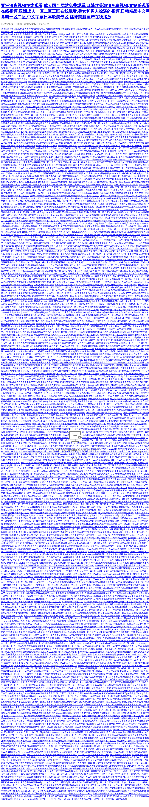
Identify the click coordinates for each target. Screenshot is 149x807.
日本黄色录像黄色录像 (76, 287)
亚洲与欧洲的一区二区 (98, 137)
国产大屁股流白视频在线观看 (118, 501)
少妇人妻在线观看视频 (26, 343)
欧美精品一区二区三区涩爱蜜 (37, 37)
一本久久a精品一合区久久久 (126, 390)
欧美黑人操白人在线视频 (93, 34)
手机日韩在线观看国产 (119, 526)
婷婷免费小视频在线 (116, 585)
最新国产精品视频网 (128, 507)
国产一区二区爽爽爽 (59, 357)
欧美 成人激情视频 (68, 310)
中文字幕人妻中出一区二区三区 (57, 385)
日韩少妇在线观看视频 (34, 574)
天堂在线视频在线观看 (50, 307)
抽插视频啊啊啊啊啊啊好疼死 (73, 101)
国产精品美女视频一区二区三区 (108, 590)
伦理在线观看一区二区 (66, 296)
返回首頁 (75, 459)
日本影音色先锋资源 (52, 554)
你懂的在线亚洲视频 (34, 56)
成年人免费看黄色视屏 (54, 529)
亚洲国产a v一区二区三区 (63, 187)
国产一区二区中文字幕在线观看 (113, 218)
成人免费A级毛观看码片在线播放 (132, 104)
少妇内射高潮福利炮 (112, 490)
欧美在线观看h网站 (15, 691)
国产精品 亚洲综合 (46, 374)
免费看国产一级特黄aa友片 (74, 307)
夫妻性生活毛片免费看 (48, 451)
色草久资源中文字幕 (95, 226)
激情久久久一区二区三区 (70, 259)
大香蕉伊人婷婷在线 (49, 310)
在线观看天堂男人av (41, 187)
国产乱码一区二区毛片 (135, 171)
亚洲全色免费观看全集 (52, 485)
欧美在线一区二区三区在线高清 (132, 649)
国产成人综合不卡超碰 (29, 399)
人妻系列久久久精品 (63, 223)
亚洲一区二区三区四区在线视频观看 (102, 209)
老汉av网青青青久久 (85, 187)
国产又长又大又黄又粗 (62, 37)
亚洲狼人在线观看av (109, 451)
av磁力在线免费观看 (43, 524)
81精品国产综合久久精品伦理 (111, 332)
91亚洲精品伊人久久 (21, 568)
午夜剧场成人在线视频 (70, 76)
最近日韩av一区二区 (134, 535)
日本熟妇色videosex (20, 218)
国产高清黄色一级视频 (20, 465)
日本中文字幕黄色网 (25, 54)
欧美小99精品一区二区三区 (36, 84)
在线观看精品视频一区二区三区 (89, 799)
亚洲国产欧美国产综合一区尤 (104, 771)
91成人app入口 (62, 323)
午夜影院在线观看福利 (105, 410)
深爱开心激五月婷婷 (24, 251)
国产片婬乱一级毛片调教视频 (27, 234)
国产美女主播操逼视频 (105, 668)
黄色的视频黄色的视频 (99, 290)
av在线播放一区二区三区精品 (99, 184)
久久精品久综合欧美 (48, 70)
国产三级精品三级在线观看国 (104, 507)
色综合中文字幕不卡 (119, 557)
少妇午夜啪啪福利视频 (100, 446)
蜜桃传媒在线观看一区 (47, 259)
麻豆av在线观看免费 (54, 593)
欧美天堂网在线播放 (50, 329)
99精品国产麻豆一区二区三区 (72, 79)
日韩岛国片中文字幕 (23, 115)
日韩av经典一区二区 (30, 279)
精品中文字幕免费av (128, 546)
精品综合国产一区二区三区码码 (120, 271)
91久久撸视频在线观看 (102, 485)
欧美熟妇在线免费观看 (11, 485)
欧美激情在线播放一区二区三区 (71, 229)
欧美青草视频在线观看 (97, 479)
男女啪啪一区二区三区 (137, 779)
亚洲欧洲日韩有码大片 (128, 304)
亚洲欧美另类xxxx (126, 176)
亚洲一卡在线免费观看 (131, 118)
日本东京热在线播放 (30, 310)
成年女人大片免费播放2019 (100, 540)
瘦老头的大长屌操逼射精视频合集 (53, 262)
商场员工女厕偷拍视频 (52, 407)
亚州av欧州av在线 (140, 134)
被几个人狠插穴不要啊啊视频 (25, 221)
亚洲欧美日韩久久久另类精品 (56, 51)
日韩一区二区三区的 (108, 76)
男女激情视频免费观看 (33, 246)
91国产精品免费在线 (60, 729)
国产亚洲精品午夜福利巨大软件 (64, 84)
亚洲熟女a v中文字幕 (117, 90)
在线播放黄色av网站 (49, 137)
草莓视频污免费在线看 (92, 73)
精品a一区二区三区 (58, 273)
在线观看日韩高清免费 (22, 118)
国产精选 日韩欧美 (136, 479)
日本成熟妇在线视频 (21, 710)
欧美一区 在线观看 (131, 607)
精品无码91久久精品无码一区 (117, 134)
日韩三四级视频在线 (71, 176)
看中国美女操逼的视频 (40, 48)
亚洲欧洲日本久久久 (19, 348)
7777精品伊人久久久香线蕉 (54, 782)
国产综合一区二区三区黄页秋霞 (108, 129)
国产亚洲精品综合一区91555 (107, 646)
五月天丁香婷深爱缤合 (31, 132)
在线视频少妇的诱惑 (94, 501)
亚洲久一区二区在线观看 (71, 404)
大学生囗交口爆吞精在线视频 (48, 251)
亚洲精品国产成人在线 (122, 251)
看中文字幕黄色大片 (135, 585)
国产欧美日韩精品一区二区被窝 (115, 415)
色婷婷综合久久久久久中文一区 (36, 98)
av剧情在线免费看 (90, 76)
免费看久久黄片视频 (49, 382)
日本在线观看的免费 (91, 176)
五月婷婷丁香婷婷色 (137, 538)
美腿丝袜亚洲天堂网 (129, 549)
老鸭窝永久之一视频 (67, 145)
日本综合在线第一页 (42, 129)
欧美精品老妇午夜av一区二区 (39, 315)
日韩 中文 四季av (39, 112)
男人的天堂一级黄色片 (86, 379)
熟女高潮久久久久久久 (134, 554)
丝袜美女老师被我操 (78, 182)
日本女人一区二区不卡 (77, 563)
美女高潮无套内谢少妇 (66, 665)
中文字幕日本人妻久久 (101, 276)
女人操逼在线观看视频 (119, 62)
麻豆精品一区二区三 (128, 343)
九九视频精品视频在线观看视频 (108, 232)
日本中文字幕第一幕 (15, 68)
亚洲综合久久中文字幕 (83, 159)
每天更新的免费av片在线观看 (14, 618)
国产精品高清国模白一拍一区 (109, 482)
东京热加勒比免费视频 (131, 454)
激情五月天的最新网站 (55, 243)
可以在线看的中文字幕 (50, 271)
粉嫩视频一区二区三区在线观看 (41, 229)
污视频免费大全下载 (128, 115)
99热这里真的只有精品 (72, 360)
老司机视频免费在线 (136, 307)
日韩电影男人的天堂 (25, 629)
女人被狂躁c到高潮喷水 (29, 329)
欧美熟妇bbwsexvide (15, 73)
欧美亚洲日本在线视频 (94, 143)
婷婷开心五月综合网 (67, 148)
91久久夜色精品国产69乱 (77, 532)
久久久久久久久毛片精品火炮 (65, 335)
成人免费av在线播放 (32, 176)
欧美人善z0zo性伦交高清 (25, 457)
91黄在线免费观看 (81, 276)
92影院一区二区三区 (62, 471)
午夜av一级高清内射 (32, 157)
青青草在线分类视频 (137, 335)
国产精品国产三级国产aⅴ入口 (69, 134)
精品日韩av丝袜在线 (89, 546)
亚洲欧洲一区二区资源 (46, 145)
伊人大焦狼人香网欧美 (33, 207)
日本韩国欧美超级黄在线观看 (44, 499)
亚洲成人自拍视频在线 (123, 796)
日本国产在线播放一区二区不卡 (58, 368)
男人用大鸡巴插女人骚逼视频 (49, 143)
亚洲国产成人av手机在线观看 (32, 793)
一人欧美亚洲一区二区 (74, 184)
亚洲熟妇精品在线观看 (14, 243)
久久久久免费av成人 (124, 179)
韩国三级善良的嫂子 (92, 282)
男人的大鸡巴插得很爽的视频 (119, 140)
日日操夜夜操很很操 (23, 134)
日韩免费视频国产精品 (44, 312)
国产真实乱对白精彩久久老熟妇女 (53, 604)
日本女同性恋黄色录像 (132, 685)
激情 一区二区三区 (137, 387)
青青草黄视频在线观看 (88, 310)
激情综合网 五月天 (42, 577)
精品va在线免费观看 (49, 257)
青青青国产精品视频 (73, 704)
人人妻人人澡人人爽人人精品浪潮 (93, 754)
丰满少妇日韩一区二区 (11, 468)
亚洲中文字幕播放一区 (52, 724)
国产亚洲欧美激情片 (113, 285)
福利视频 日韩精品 (102, 368)
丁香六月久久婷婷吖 (83, 201)
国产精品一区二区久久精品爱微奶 (114, 262)
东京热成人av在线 (66, 298)
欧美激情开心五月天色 (21, 760)
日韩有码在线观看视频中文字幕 (40, 590)
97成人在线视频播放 (54, 198)
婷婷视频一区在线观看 (114, 743)
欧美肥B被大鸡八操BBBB (30, 554)
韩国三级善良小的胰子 (111, 59)
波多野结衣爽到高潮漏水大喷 (73, 137)
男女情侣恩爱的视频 (103, 65)
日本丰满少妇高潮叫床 (75, 326)
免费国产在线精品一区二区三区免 (119, 602)
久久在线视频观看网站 (72, 677)
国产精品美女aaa (72, 615)
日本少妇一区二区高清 (25, 259)
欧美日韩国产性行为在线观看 (75, 788)
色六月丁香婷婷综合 (21, 521)
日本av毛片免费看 (14, 385)
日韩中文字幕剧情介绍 (94, 271)
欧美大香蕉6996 (126, 296)
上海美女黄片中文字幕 (66, 374)
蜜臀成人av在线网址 (83, 240)
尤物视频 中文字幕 (53, 246)
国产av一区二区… (42, 749)
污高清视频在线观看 (51, 571)
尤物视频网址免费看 (93, 602)
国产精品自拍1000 (113, 412)
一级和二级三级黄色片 (57, 112)
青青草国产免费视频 (21, 510)
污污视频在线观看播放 (16, 437)
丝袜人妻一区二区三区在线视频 (107, 401)
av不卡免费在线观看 (31, 162)
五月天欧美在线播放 (133, 259)
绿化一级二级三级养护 (14, 65)
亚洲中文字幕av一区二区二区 (102, 104)
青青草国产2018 (25, 204)
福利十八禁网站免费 (130, 346)
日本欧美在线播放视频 (81, 165)
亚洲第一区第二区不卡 (87, 321)
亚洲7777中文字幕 (76, 171)
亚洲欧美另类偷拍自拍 (42, 45)
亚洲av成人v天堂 (44, 471)
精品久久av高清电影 (123, 45)
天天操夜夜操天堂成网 (73, 501)
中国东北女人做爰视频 (18, 474)
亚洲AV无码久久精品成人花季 (127, 112)
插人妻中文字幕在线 (132, 627)
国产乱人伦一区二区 (115, 143)
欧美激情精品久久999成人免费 (84, 707)
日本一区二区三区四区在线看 (103, 788)
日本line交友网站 (122, 521)
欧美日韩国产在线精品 (135, 791)
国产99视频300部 (95, 246)
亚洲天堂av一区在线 (23, 526)
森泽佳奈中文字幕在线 (118, 563)
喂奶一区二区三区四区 (55, 40)
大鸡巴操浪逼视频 (14, 190)
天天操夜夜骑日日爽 (91, 415)
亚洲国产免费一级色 (114, 259)
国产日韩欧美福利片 (78, 796)
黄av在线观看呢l (102, 385)
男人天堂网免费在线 (15, 590)
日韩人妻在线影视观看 (78, 504)
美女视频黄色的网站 (61, 488)
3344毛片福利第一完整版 (67, 87)
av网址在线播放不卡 (125, 435)
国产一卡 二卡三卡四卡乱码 (34, 766)
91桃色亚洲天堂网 (120, 68)
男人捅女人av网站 (72, 73)
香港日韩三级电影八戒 (102, 45)
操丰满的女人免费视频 (14, 40)
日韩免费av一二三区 (69, 221)
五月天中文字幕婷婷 (82, 48)
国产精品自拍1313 (52, 560)
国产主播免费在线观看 (133, 362)
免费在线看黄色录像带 (84, 649)
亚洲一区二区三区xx (59, 290)
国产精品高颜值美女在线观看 (77, 407)
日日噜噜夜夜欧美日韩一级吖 (88, 510)
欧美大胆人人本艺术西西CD (73, 774)
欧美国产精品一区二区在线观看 (42, 396)
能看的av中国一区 (134, 674)
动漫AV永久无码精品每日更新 (95, 557)
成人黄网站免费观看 (110, 716)
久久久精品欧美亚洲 (81, 132)
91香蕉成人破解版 (12, 162)
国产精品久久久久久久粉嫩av (41, 215)
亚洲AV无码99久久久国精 (39, 488)
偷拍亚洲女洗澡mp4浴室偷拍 (106, 54)
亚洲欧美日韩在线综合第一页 (60, 685)
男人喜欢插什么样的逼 (92, 365)
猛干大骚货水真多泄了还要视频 (124, 137)
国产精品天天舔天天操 (107, 162)
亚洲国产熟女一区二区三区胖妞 (55, 496)
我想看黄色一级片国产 (52, 184)
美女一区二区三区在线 (60, 771)
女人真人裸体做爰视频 (114, 704)
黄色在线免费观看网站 (111, 56)
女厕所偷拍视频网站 (10, 271)
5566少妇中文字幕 (9, 265)
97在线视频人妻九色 (90, 615)
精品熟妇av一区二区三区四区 (47, 677)
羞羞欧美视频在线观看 (48, 59)
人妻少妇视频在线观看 (36, 621)
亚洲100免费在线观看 (85, 351)
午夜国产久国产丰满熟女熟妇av (96, 251)
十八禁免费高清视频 (82, 293)
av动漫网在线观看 (34, 237)
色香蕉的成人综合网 (32, 34)
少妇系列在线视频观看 (16, 215)
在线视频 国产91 (99, 90)
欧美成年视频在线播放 (42, 521)
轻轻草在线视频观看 (86, 237)
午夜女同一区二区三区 (102, 746)
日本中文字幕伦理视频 (113, 190)
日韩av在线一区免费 (75, 387)
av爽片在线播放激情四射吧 (81, 635)
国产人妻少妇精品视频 (97, 766)
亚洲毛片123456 (118, 340)
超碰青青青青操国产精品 (43, 296)
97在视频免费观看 (112, 198)
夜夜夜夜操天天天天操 (83, 471)
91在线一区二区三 (72, 34)
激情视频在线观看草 (110, 346)
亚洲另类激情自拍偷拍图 (97, 173)
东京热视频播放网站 (104, 521)
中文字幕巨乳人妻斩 (93, 571)
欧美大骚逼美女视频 (98, 40)
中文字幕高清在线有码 (101, 393)
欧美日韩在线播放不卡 (24, 87)
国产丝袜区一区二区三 (18, 513)
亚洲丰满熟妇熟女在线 (134, 351)
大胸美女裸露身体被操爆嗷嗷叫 (26, 282)
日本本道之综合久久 (126, 48)
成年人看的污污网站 (132, 84)
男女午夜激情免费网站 (101, 729)
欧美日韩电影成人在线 (101, 663)
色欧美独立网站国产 (10, 738)
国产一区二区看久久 (89, 335)
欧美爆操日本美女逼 (87, 115)
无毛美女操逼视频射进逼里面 (78, 68)
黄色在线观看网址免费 (53, 615)
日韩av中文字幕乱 (55, 390)
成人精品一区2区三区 (103, 165)
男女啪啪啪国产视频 (10, 184)
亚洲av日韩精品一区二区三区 (49, 671)
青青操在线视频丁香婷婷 (137, 109)
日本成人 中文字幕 (119, 201)
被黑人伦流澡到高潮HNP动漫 (60, 646)
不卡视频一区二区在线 (66, 115)
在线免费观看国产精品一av (36, 565)
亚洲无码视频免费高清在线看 (130, 348)
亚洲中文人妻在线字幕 (118, 101)
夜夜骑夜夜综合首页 (82, 179)
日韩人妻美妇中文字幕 (52, 34)
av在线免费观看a (122, 540)
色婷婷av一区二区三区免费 (50, 265)
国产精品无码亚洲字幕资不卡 (91, 254)
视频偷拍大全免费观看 (83, 768)
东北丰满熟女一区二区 (72, 602)
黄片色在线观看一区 (54, 326)
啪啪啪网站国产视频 (37, 126)
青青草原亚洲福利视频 (64, 510)
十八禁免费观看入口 (130, 168)
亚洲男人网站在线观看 (135, 749)
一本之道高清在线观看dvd (42, 371)
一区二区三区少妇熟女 (131, 145)
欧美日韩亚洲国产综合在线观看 (94, 757)
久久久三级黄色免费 (128, 76)
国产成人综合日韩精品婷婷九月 (37, 332)
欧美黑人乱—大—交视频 (32, 791)
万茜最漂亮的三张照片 (75, 173)
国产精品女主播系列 (87, 148)
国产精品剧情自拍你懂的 (65, 321)
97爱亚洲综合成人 (121, 432)
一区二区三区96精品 (30, 271)
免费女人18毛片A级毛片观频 (77, 318)
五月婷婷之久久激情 (95, 791)
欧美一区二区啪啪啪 (132, 59)
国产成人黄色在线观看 (112, 554)
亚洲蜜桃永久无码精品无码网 (111, 268)
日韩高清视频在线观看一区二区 (84, 337)
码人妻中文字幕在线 (126, 79)
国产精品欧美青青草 (122, 763)
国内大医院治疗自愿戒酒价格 (27, 62)
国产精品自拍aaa (114, 732)
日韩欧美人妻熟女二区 (116, 618)
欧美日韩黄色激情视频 (18, 179)
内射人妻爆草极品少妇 (90, 752)
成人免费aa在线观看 (86, 95)
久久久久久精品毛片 (119, 173)
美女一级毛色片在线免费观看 (21, 143)
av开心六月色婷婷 (36, 326)
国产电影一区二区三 (26, 490)
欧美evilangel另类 (9, 104)
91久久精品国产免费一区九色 (89, 285)
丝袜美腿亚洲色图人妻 (88, 145)
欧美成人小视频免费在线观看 (72, 499)
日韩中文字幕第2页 (36, 754)
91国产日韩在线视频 (14, 209)
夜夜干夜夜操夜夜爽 (30, 257)
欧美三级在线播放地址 (18, 362)
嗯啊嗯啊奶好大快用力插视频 (128, 599)
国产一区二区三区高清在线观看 (130, 579)
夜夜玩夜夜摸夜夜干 (36, 646)
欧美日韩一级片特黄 (73, 143)
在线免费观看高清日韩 (62, 48)
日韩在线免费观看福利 (72, 674)
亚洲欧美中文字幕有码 (26, 59)
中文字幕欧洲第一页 (109, 87)
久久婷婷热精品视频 (28, 451)
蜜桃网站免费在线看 (108, 343)
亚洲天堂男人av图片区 (39, 635)
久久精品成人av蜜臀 (137, 254)
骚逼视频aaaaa (130, 285)
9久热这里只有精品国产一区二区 (19, 449)
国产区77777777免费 (102, 432)
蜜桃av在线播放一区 (73, 198)
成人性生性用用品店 (10, 132)
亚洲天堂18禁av (37, 476)
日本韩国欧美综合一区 (104, 107)
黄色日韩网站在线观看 (126, 357)
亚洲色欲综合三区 (78, 618)
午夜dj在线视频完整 (54, 68)
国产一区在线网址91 (102, 710)
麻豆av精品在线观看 (108, 707)
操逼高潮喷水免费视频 (116, 652)
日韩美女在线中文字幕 (136, 332)
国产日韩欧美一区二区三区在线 (57, 293)
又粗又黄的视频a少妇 (98, 182)
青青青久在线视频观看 (130, 54)
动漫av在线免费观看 (21, 120)
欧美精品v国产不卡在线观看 (32, 585)
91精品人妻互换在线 (56, 588)
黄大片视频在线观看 (41, 713)
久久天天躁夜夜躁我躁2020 (100, 660)
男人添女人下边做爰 (23, 596)
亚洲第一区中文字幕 (45, 87)
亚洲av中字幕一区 (108, 196)
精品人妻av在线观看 (36, 493)
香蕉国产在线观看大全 (97, 499)
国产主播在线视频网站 (62, 129)
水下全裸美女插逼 (116, 535)
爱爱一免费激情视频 (43, 410)
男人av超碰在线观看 (107, 449)
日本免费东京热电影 (122, 593)
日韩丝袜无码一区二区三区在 (47, 602)
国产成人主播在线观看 (75, 574)
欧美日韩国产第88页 (23, 535)
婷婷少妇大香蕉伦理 (136, 677)
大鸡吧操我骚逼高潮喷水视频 (23, 412)
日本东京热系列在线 (108, 215)
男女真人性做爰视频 (43, 140)
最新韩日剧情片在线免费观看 (52, 563)
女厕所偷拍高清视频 (88, 215)
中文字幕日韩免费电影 (48, 679)
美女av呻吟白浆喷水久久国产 (131, 437)
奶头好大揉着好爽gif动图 (25, 454)
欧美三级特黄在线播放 (133, 154)
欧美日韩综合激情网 (25, 145)
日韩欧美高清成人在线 (103, 37)
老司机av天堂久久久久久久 (51, 93)
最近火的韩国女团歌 (30, 462)
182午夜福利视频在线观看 (85, 204)
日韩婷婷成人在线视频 (136, 424)
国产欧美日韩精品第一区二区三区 (113, 148)
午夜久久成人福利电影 (130, 451)
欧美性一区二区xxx (123, 165)
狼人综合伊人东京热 (73, 234)
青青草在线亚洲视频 (35, 40)
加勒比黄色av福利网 (35, 43)
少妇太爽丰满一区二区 (14, 193)
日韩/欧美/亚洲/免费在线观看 (133, 87)
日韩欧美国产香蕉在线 (92, 248)
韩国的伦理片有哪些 (55, 232)
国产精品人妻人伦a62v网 (32, 268)
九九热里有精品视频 (138, 151)
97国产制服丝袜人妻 (134, 315)
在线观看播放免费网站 (133, 732)
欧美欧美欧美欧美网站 (31, 707)
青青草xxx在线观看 (116, 735)
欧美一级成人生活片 (52, 657)
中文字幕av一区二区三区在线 (21, 340)
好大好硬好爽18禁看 (95, 171)
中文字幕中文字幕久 (98, 640)
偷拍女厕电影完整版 (30, 154)
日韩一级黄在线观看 (74, 390)
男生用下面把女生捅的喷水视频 (124, 399)
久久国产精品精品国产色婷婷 (109, 351)
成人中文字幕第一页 (69, 679)
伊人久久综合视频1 (15, 182)
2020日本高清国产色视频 (117, 34)
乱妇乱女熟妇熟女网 (139, 173)
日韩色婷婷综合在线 (73, 627)
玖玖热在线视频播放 (35, 168)
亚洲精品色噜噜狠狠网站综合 (98, 593)
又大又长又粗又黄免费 (48, 76)
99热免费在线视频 (82, 301)
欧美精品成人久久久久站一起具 (104, 426)
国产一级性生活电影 (113, 627)
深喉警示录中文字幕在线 (73, 691)
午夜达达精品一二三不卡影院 (109, 95)
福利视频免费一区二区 (43, 760)
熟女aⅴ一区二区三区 (35, 624)
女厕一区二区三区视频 (105, 565)
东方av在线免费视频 (46, 254)
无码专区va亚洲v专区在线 (54, 62)
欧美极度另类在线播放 (109, 118)
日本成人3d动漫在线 (47, 454)
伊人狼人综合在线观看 (27, 70)
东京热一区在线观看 (15, 593)
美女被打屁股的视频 (127, 162)
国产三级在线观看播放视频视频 (134, 465)
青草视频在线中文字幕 (95, 732)
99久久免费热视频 (103, 159)
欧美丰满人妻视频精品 (100, 354)
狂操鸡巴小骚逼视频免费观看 (19, 223)
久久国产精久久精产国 (31, 354)
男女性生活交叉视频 (32, 627)
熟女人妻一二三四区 (45, 415)
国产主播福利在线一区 (52, 376)
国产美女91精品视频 (17, 82)
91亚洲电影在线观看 (100, 51)
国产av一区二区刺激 (10, 426)
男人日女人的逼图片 (49, 123)
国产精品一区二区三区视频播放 (35, 668)
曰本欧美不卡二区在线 (14, 507)
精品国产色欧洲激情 (32, 407)
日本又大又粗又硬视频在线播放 (126, 132)
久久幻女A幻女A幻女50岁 (85, 223)
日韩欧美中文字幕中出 (14, 43)
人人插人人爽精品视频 (11, 571)
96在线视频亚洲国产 (13, 84)
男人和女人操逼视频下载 (67, 215)
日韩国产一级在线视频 (66, 196)
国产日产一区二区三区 (14, 685)
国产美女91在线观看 (39, 654)
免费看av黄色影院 (140, 501)
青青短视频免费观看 (69, 59)
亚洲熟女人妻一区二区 (133, 73)
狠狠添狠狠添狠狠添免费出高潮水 (80, 168)
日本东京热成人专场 (80, 579)
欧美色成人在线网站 (53, 704)
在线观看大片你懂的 (10, 668)
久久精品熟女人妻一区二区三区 (91, 418)
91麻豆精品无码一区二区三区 (104, 157)
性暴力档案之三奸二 (73, 151)
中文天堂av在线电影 (117, 538)
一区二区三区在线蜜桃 (108, 782)
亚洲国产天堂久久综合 (111, 84)
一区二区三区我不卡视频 (51, 462)
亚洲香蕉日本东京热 (26, 79)
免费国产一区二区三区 (48, 774)
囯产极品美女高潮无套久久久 (72, 70)
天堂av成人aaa (69, 162)
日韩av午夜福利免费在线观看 (77, 468)
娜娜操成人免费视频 (102, 596)
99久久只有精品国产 (127, 273)
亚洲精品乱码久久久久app (87, 685)
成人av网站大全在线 (118, 326)
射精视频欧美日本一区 (61, 741)
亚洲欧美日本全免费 (55, 493)
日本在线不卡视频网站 (93, 259)
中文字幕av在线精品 (45, 54)
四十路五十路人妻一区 (64, 799)
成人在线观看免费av (91, 582)
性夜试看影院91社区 (91, 56)
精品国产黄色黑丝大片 (62, 276)
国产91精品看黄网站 (35, 68)
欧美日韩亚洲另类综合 (88, 296)
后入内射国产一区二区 (26, 604)
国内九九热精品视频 (80, 51)
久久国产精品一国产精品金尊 (135, 610)
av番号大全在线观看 (13, 246)
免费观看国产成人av (65, 351)
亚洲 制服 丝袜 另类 (63, 410)
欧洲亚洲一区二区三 (113, 404)
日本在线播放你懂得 (39, 346)
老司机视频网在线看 (60, 120)
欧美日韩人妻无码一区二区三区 (102, 229)
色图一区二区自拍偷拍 (72, 688)
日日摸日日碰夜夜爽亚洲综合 (55, 354)
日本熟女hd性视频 (121, 318)
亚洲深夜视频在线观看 (11, 529)
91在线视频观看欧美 (47, 610)
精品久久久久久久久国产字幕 (47, 118)
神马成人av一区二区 (54, 479)
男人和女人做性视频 (134, 143)
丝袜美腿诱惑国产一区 (118, 551)
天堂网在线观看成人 (13, 574)
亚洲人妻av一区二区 (113, 73)
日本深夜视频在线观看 (60, 465)
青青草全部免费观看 (25, 652)
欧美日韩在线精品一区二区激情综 (94, 340)
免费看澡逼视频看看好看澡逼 (38, 201)
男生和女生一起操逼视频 (79, 746)
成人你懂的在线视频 (118, 621)
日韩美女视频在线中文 (131, 718)
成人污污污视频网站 (44, 449)
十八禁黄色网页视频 (21, 296)
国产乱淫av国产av (137, 201)
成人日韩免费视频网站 (56, 104)
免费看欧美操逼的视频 (136, 268)
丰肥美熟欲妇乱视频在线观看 (24, 226)
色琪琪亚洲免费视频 (107, 204)
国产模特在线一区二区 (75, 43)
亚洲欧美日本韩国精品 (108, 421)
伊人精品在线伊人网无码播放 (17, 276)
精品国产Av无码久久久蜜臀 (70, 396)
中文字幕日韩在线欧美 (126, 724)
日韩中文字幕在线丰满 (131, 93)
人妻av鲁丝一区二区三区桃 (40, 799)
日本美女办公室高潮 (129, 671)
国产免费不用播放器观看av (73, 226)
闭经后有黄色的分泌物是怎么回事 (109, 654)
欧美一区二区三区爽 (99, 504)
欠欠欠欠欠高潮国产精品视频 (51, 457)
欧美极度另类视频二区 (88, 610)
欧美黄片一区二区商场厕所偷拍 (15, 112)
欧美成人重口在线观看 (116, 254)
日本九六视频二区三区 (97, 70)
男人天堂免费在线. (53, 691)
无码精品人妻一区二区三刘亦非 (48, 151)
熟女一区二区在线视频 (82, 107)
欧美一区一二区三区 (58, 746)
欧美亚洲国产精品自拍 (44, 763)
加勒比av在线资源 (101, 793)
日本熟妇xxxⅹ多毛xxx (70, 526)
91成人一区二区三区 (63, 45)
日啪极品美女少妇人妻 (11, 212)
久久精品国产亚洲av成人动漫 (132, 120)
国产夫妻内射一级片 (104, 187)
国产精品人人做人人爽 (115, 43)
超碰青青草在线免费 (79, 354)
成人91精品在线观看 (23, 577)
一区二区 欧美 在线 (115, 396)
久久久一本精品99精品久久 (113, 123)
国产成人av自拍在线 (61, 713)
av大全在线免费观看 (17, 488)
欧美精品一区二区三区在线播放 (83, 109)
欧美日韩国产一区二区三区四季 (116, 329)
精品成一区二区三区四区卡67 (51, 287)
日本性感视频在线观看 (133, 376)
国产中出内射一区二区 (21, 129)
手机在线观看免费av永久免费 (51, 482)
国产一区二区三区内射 (81, 496)
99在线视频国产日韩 (138, 101)
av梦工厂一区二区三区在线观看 (101, 79)
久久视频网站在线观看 (49, 226)
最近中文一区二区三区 (64, 521)
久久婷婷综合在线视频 (105, 348)
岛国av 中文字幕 (100, 240)
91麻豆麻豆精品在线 (132, 56)
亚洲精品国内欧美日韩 (94, 360)
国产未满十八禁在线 (122, 496)
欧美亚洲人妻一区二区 (53, 73)
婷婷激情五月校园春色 (27, 643)
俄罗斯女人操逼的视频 (70, 257)
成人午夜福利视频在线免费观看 (42, 443)
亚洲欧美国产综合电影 (16, 396)
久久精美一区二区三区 (129, 771)
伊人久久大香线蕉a (59, 635)
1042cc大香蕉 (26, 335)
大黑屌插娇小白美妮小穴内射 (25, 796)
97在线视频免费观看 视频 (121, 70)
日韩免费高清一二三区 (79, 112)
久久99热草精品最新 (84, 298)
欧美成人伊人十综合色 (129, 707)
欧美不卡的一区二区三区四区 (102, 126)
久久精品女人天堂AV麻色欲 (62, 513)
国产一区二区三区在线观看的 (117, 682)
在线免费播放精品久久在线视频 (26, 293)
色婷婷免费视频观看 (71, 56)
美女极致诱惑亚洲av (136, 418)
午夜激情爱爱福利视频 (117, 387)
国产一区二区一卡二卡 (100, 440)
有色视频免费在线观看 (22, 285)
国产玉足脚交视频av (19, 640)
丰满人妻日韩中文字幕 (135, 704)
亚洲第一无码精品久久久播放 (87, 312)
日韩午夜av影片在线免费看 (84, 488)
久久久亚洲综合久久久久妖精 (43, 546)
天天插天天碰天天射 (23, 777)
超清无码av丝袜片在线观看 (56, 268)
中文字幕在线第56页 (81, 515)
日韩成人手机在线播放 (106, 304)
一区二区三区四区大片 (20, 45)
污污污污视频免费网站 (100, 532)
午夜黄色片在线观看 (137, 90)
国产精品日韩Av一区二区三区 (57, 663)
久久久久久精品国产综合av (72, 412)
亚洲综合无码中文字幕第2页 (64, 668)
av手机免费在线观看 (19, 346)
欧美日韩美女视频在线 (124, 485)
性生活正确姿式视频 (53, 791)
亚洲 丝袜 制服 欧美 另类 (45, 298)
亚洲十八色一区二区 (16, 387)
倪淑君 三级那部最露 (36, 540)
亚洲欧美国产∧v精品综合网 (103, 357)
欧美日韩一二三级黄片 (96, 387)
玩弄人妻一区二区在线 (119, 182)
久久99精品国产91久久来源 (48, 757)
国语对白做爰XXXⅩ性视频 (50, 401)
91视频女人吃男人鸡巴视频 (77, 157)
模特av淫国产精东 (29, 401)
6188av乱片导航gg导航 (61, 204)
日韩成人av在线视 (83, 54)
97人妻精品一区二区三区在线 (133, 209)
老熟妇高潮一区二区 (43, 223)
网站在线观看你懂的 (97, 307)
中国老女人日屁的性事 (28, 93)
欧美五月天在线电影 (109, 518)
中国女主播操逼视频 (34, 107)
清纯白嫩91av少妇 (72, 265)
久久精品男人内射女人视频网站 (118, 248)
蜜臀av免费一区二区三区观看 (113, 335)
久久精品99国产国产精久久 (46, 526)
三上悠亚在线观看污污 (87, 279)
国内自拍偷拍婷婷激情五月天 (43, 218)
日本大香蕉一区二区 (15, 168)
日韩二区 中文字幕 (12, 98)
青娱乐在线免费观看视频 (102, 301)
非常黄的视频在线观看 (70, 582)
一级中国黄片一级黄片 (48, 412)
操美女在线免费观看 (89, 87)
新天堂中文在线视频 (53, 207)
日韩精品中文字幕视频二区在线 (112, 488)
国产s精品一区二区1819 (128, 668)
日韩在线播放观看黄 (46, 490)
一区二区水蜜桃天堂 (101, 132)
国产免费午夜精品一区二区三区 (26, 360)
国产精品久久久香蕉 (41, 710)
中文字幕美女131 (64, 768)
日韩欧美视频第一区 (39, 109)
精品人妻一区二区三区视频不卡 (64, 346)
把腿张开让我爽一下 (107, 265)
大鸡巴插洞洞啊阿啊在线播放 (131, 265)
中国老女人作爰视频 (120, 721)
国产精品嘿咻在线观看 (102, 604)
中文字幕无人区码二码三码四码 (132, 196)
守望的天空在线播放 (10, 154)
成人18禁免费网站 (132, 232)
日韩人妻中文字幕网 (108, 296)
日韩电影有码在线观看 (77, 243)
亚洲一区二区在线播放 (77, 588)
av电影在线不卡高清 (122, 65)
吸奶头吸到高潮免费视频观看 (26, 727)
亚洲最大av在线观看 (105, 435)
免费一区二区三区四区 (42, 518)
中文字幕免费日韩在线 (47, 79)
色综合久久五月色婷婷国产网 (84, 738)
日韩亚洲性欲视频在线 (90, 699)
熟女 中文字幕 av (78, 538)
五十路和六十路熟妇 (13, 699)
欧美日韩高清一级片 (17, 799)
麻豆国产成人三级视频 (98, 399)
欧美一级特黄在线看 (93, 704)
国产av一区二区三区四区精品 (85, 98)
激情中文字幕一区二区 (37, 90)
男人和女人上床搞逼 (39, 273)
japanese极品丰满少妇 (73, 624)
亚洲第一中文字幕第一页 (38, 357)
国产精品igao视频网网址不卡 (67, 315)
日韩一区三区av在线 (119, 504)
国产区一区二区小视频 (11, 176)
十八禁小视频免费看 (92, 190)
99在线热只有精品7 (82, 45)
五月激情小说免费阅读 (103, 599)
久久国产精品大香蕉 (35, 682)
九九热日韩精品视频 (28, 563)
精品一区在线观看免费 (94, 677)
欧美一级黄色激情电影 (33, 529)
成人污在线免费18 (84, 65)
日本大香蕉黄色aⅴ (24, 410)
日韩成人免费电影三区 (106, 649)
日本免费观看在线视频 (31, 51)
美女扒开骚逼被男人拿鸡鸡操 (126, 276)
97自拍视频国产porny (26, 471)
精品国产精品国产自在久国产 (62, 95)
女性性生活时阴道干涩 (52, 157)
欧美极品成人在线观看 (31, 184)
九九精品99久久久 (96, 618)
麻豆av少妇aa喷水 (114, 376)
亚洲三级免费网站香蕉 (44, 115)
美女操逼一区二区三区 (108, 549)
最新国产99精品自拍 (114, 171)
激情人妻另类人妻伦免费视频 (14, 613)
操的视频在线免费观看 (66, 418)
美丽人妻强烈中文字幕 (72, 271)
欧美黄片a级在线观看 (97, 551)
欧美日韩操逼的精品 (32, 385)
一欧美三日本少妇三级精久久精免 (60, 237)
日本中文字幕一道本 (13, 579)
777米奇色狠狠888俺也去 (95, 151)
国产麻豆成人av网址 (80, 120)
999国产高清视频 (89, 265)
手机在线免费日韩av (86, 304)
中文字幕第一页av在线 (59, 565)
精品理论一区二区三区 (96, 779)
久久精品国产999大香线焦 (126, 629)
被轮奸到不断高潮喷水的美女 (22, 515)
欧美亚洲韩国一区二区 (90, 123)
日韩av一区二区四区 (83, 646)
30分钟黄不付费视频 (129, 223)
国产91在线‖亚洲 (65, 549)
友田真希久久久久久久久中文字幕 (23, 382)
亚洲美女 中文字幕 (32, 190)
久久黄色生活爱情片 (78, 640)
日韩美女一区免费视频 (90, 696)
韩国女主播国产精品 (129, 421)
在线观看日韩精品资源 (24, 240)
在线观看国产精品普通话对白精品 (78, 154)
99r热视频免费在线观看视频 (114, 699)
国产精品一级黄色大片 (125, 301)
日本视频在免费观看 (78, 540)
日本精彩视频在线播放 (18, 48)
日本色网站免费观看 (58, 109)
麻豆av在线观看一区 (35, 479)
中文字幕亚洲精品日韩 (79, 507)
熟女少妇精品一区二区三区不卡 (60, 476)
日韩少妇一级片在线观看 (74, 246)
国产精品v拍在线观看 (119, 240)
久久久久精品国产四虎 (46, 340)
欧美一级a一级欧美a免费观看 (34, 538)
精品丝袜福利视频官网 (111, 529)
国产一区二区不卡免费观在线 (56, 599)
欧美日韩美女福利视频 (128, 157)
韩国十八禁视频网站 (80, 393)
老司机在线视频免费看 (57, 182)
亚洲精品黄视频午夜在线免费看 (40, 65)
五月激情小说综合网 (32, 657)
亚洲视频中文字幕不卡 (102, 318)
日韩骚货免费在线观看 (82, 613)
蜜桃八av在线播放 (136, 443)
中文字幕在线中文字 (119, 457)
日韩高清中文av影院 (128, 293)
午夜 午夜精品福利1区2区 (100, 796)
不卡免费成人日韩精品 (71, 638)
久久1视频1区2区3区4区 (27, 638)
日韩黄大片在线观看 (71, 716)
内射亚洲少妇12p (102, 201)
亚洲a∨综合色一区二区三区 (31, 198)
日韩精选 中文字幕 (127, 337)
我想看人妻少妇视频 (61, 362)
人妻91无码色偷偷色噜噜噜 (112, 257)
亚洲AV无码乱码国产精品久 (43, 196)
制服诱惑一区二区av (32, 173)
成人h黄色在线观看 (109, 337)
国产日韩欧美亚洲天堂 (128, 237)
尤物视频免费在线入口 (77, 40)
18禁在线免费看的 (92, 234)
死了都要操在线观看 (78, 126)
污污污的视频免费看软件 (12, 107)
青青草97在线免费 (16, 304)
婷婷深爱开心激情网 (41, 165)
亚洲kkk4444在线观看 (68, 340)
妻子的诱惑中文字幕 (56, 193)
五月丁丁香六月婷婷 (54, 43)
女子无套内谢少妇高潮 (74, 791)
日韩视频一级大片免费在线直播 (105, 93)
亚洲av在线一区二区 (93, 207)
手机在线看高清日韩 (61, 165)
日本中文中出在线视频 (103, 629)
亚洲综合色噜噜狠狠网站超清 (109, 82)
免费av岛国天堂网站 (128, 215)
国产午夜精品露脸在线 (16, 126)
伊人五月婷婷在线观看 (101, 112)
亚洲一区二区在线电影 (51, 727)
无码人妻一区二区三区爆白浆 (108, 154)
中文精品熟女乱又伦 (89, 118)
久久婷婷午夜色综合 (60, 543)
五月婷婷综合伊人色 (83, 590)
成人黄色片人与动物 (86, 162)
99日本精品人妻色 (123, 37)
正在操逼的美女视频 (69, 123)
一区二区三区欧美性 (16, 237)
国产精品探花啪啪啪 (30, 123)
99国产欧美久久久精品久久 (101, 474)
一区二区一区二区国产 (88, 374)
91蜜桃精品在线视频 (64, 82)
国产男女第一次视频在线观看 (130, 321)
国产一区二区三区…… (107, 115)
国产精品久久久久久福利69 (122, 382)
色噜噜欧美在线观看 (104, 471)
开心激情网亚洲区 (126, 229)
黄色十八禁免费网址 (103, 462)
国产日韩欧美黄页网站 (24, 688)
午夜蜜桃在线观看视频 (39, 613)
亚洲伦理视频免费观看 (78, 104)
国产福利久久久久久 (136, 643)
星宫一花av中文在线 (10, 137)
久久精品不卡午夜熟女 (44, 351)
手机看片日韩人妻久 (28, 76)
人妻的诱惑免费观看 (126, 565)
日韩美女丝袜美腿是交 (94, 396)
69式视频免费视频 (70, 118)
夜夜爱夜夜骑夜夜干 (124, 193)
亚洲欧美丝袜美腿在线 (26, 374)
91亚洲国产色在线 (60, 568)
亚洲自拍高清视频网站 (81, 362)
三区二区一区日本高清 (51, 162)
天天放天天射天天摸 (15, 632)
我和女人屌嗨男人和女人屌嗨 (31, 104)
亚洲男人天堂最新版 (97, 101)
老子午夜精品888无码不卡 (126, 184)
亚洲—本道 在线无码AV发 (135, 490)
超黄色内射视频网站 (139, 68)
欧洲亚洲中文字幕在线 (15, 229)
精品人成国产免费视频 (72, 607)
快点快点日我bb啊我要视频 (78, 90)
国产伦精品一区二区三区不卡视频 (117, 752)
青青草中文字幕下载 (13, 663)
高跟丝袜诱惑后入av (115, 360)
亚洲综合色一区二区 (28, 262)
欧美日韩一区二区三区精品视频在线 (75, 629)
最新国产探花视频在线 (29, 557)
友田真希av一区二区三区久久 (36, 543)
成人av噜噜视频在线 (50, 404)
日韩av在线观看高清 (121, 440)
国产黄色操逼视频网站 (111, 234)
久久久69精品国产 (29, 752)
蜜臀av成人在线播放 (91, 727)
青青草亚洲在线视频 (37, 390)
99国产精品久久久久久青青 (79, 193)
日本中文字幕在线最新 (136, 246)
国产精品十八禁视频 (101, 407)
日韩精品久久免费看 (80, 663)
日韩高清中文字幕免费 (65, 285)
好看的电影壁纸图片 (115, 226)
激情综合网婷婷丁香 (57, 766)
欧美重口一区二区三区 (118, 151)
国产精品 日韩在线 (16, 232)
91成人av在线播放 (24, 351)
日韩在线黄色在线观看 (86, 476)
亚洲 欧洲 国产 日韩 (51, 282)
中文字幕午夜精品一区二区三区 (117, 282)
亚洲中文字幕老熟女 (13, 37)
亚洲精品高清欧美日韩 (136, 743)
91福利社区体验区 (105, 632)
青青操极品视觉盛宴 (95, 493)
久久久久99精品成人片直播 (102, 323)
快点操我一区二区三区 (18, 273)
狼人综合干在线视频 (103, 613)
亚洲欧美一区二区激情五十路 (53, 399)
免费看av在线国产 (62, 515)
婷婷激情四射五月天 (122, 159)
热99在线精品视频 (131, 234)
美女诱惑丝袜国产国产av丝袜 (126, 710)
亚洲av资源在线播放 (93, 198)
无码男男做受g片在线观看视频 (78, 401)
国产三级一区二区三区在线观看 (31, 379)
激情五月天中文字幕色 (74, 535)
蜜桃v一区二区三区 (34, 368)
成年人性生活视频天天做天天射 (15, 499)
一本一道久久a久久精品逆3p (123, 51)
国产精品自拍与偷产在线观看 (132, 98)
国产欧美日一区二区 (51, 190)
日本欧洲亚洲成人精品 (85, 524)
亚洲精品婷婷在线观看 (20, 187)
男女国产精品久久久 (130, 279)
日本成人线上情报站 (121, 532)
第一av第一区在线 (139, 415)
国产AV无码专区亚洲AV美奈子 (38, 699)
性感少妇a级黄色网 (95, 43)
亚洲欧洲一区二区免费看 (104, 48)
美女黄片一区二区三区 (63, 201)
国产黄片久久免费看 (88, 218)
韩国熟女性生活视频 (43, 159)
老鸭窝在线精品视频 (71, 785)
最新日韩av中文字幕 (10, 782)
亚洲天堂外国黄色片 (60, 618)
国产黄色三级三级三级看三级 (57, 107)
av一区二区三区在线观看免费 (23, 287)
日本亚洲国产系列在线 (37, 746)
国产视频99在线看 (42, 204)
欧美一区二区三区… (75, 529)
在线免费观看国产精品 (54, 209)
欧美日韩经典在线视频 (18, 660)
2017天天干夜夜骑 (34, 501)
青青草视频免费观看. (124, 471)
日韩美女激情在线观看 (71, 190)
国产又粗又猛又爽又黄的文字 (93, 679)
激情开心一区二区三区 (68, 696)
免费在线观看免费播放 (122, 688)
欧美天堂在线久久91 (82, 37)
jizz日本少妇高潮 (8, 70)
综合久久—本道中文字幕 (111, 374)
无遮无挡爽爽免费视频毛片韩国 (78, 724)
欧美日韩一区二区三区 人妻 (112, 109)
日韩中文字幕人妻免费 (97, 538)
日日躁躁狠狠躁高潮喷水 (109, 168)
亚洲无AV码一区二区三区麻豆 (68, 721)
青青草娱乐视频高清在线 (135, 482)
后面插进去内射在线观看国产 (134, 615)
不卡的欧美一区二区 (61, 98)
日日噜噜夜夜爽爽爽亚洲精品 (75, 560)
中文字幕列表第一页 (123, 212)
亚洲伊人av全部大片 (139, 551)
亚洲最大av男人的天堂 (33, 212)
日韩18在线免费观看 (65, 65)
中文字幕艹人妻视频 (30, 248)
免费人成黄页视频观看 (109, 145)
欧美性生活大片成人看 (37, 95)
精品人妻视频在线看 (51, 426)
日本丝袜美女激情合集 (130, 298)
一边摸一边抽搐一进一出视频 (127, 604)
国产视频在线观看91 (101, 468)
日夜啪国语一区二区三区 (85, 549)
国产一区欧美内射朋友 (114, 246)
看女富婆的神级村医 (67, 343)
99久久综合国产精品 (93, 607)
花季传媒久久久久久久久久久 (79, 232)
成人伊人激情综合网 (73, 207)
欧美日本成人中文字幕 (72, 282)
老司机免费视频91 (13, 332)
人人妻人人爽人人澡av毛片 (44, 549)
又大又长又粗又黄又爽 (97, 62)
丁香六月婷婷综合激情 (36, 507)
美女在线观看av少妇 (84, 521)
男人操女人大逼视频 (97, 735)
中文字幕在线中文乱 (93, 404)
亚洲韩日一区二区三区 (18, 196)
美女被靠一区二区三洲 (106, 237)
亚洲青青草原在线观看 (24, 148)
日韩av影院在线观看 (99, 382)
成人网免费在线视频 (79, 357)
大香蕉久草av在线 (107, 321)
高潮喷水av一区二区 (23, 312)
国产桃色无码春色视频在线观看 (82, 782)
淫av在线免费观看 (129, 198)
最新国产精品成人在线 (103, 193)
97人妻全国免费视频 (70, 329)
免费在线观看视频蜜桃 (64, 140)
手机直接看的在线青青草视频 (32, 588)
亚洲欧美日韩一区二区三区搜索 (98, 212)
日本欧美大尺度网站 (39, 474)
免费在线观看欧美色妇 (46, 148)
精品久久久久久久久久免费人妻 (18, 524)
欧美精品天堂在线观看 (35, 435)
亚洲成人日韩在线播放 (35, 182)
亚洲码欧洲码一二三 (34, 446)
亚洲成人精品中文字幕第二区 (77, 485)
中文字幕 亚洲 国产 (108, 437)
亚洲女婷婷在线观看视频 (30, 376)
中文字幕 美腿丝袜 (40, 465)
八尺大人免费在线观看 (84, 82)
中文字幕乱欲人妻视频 (44, 596)
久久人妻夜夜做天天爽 (39, 618)
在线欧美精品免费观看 (11, 34)
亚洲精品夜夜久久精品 (57, 126)
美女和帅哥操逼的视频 (104, 724)
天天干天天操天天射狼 (119, 243)
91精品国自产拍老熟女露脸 (77, 93)
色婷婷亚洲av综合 (52, 56)
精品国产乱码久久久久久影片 (83, 262)
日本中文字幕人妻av (54, 168)
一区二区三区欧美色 (75, 209)
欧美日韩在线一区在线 (90, 59)
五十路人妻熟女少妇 (51, 176)
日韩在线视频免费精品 (112, 312)
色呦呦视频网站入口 (51, 360)
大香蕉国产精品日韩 (38, 318)
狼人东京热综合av (32, 496)
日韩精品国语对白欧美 (40, 171)
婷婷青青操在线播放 (124, 513)
